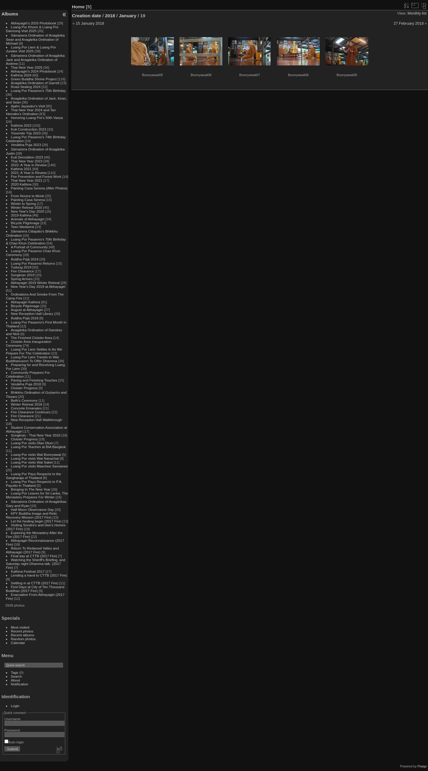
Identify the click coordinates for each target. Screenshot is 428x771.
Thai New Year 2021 (27, 180)
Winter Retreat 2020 (26, 207)
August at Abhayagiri (27, 310)
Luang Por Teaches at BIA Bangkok (38, 447)
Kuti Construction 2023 (28, 129)
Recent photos (22, 631)
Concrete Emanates (26, 408)
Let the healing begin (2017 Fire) (36, 521)
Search (16, 676)
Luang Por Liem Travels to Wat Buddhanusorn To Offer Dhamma (32, 359)
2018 (110, 15)
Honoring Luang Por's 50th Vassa (37, 118)
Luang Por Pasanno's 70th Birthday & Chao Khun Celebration (36, 241)
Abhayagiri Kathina (25, 302)
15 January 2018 (90, 23)
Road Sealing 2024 (26, 87)
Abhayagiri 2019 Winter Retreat (35, 283)
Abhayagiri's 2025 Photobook (33, 23)
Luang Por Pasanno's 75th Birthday (38, 90)
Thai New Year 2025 (27, 67)
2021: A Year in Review (29, 173)
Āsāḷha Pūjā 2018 (25, 318)
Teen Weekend (22, 227)
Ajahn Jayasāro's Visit (28, 106)
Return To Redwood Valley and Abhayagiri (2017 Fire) (32, 550)
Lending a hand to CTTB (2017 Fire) (39, 575)
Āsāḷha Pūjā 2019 (25, 259)
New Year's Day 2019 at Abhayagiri (38, 286)
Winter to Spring (23, 203)
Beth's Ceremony (24, 400)
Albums (9, 13)
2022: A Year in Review (29, 165)
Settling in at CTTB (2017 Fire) (35, 583)
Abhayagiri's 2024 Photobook (33, 71)
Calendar (18, 643)
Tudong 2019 (21, 267)
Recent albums (22, 635)
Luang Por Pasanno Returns (33, 263)
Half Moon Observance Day (32, 509)
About (15, 680)
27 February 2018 (409, 23)
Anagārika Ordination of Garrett (35, 83)
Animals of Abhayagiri (28, 219)
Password (12, 730)
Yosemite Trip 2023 (26, 133)
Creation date (86, 15)
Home (78, 6)
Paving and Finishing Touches (34, 380)
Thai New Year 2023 (27, 161)
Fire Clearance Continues (31, 412)
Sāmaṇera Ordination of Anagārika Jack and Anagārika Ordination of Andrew (35, 59)
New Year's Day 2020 (27, 211)
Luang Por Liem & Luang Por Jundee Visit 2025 (31, 49)
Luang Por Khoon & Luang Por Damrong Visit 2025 (32, 29)
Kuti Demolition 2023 (27, 157)
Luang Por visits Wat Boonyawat (36, 454)
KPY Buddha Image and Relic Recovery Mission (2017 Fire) (31, 515)
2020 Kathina (21, 184)
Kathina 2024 (21, 75)
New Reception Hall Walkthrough (36, 420)
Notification (19, 684)
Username (12, 719)
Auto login (14, 742)
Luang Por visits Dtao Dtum (32, 443)
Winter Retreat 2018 (26, 404)
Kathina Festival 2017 (28, 571)
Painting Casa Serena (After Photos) (39, 188)
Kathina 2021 (21, 169)
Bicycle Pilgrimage (25, 223)
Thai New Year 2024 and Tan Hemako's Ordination (31, 112)
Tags (14, 672)
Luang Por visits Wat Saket (32, 462)
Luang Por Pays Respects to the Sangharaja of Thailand (33, 476)
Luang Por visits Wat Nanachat (35, 458)
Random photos (23, 639)
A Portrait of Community (29, 247)
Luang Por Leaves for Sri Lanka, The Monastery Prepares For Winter (37, 495)
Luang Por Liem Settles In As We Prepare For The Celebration (34, 351)
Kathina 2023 (21, 125)
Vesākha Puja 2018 (26, 384)
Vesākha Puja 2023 (26, 145)
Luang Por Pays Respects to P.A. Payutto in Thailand (34, 483)
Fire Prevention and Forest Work (36, 176)
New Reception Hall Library (32, 313)
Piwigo (422, 766)
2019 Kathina (21, 215)
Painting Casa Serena (28, 200)
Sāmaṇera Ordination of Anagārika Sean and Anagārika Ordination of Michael (35, 39)
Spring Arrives (22, 279)
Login (15, 706)
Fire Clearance (22, 271)
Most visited (20, 627)
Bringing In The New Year (31, 489)
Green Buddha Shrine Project (34, 79)
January (127, 15)
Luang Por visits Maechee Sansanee (39, 466)
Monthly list (417, 13)
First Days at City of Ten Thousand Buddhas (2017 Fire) (35, 589)
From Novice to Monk (27, 196)
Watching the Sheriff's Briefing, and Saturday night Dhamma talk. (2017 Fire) (35, 563)
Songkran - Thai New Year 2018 (36, 435)
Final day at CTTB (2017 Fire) (34, 556)
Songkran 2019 (23, 275)
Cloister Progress (24, 388)
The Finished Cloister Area (31, 338)
